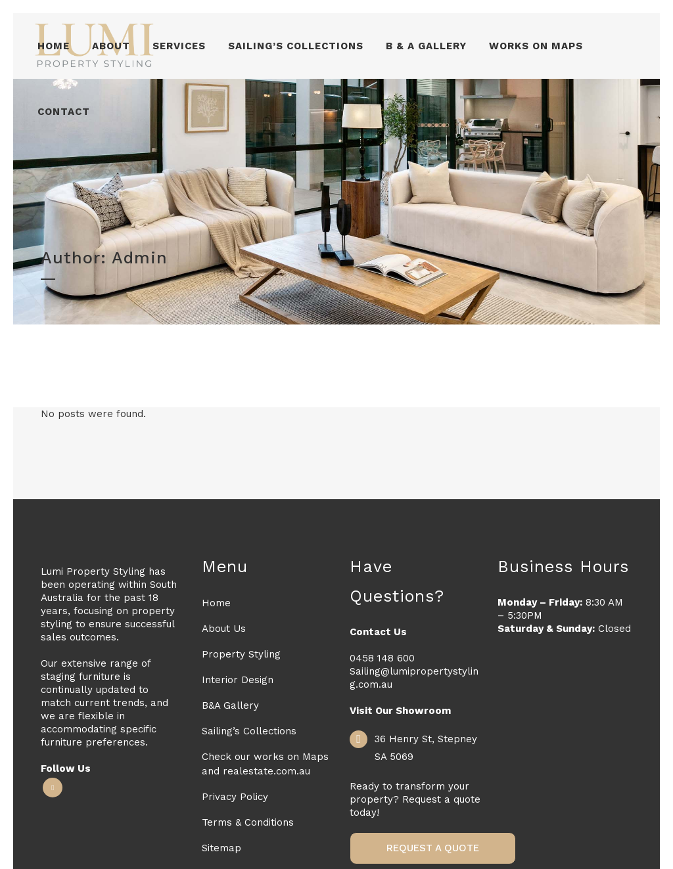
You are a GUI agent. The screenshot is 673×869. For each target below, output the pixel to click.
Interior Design (237, 680)
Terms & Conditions (248, 822)
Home (216, 603)
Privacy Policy (235, 797)
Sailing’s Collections (249, 731)
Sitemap (221, 848)
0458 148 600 (382, 658)
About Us (224, 629)
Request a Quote (432, 848)
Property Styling (241, 654)
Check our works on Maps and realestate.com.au (265, 764)
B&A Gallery (230, 705)
